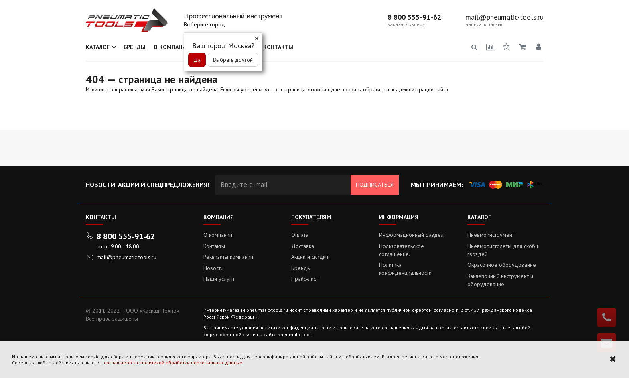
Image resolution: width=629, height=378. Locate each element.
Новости (213, 268)
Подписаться (375, 184)
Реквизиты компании (228, 256)
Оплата (299, 234)
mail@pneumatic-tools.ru (504, 17)
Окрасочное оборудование (501, 264)
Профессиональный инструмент (233, 15)
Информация (398, 217)
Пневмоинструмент (490, 234)
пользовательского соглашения (373, 328)
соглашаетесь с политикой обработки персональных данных (173, 363)
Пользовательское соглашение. (401, 250)
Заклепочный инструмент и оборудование (500, 280)
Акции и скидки (309, 256)
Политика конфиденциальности (405, 268)
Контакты (278, 47)
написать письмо (484, 24)
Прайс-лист (304, 278)
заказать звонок (406, 24)
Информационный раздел (411, 234)
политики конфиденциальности (295, 328)
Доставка (302, 246)
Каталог (98, 47)
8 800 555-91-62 (414, 17)
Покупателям (311, 217)
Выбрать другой (233, 59)
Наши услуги (218, 278)
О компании (172, 47)
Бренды (135, 47)
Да (197, 59)
